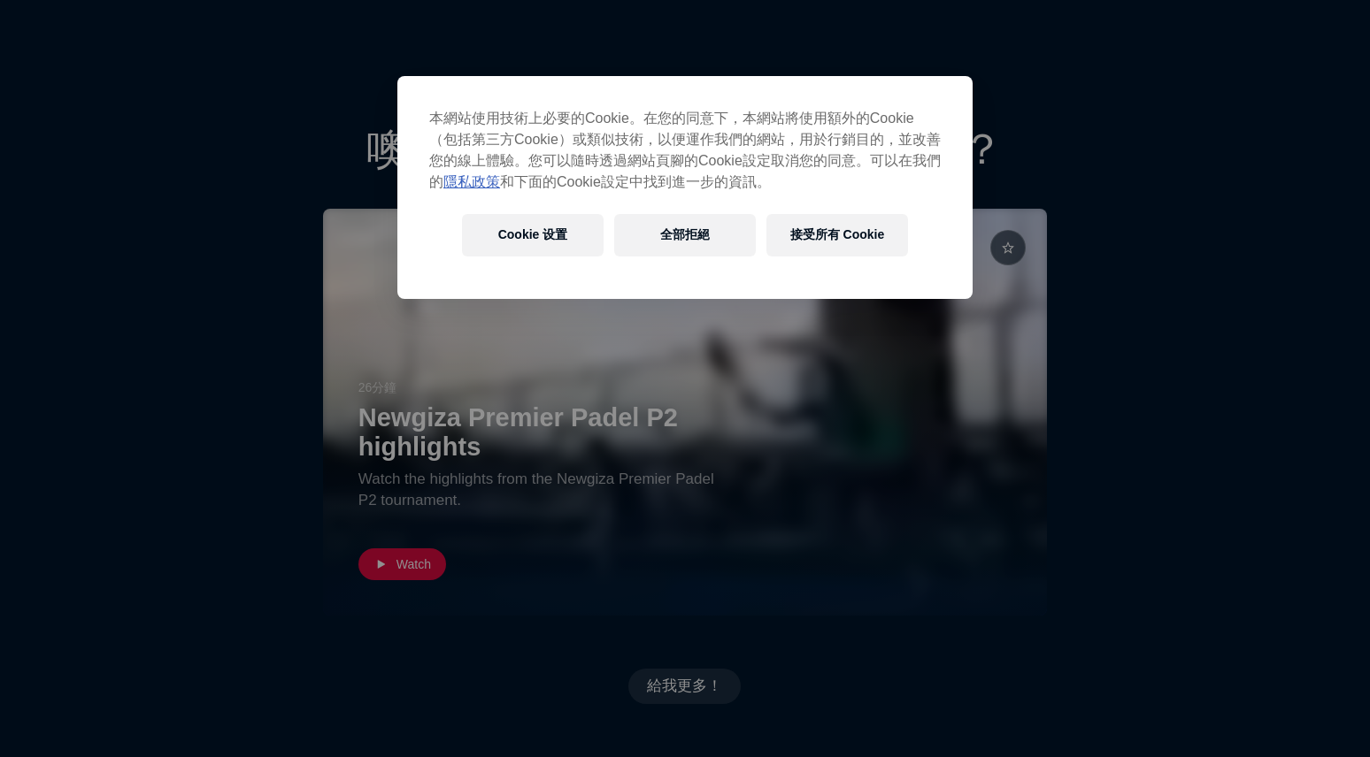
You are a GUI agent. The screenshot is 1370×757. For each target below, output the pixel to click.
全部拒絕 (685, 234)
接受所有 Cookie (837, 234)
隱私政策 (471, 181)
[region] (685, 187)
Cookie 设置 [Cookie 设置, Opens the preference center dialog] (533, 234)
